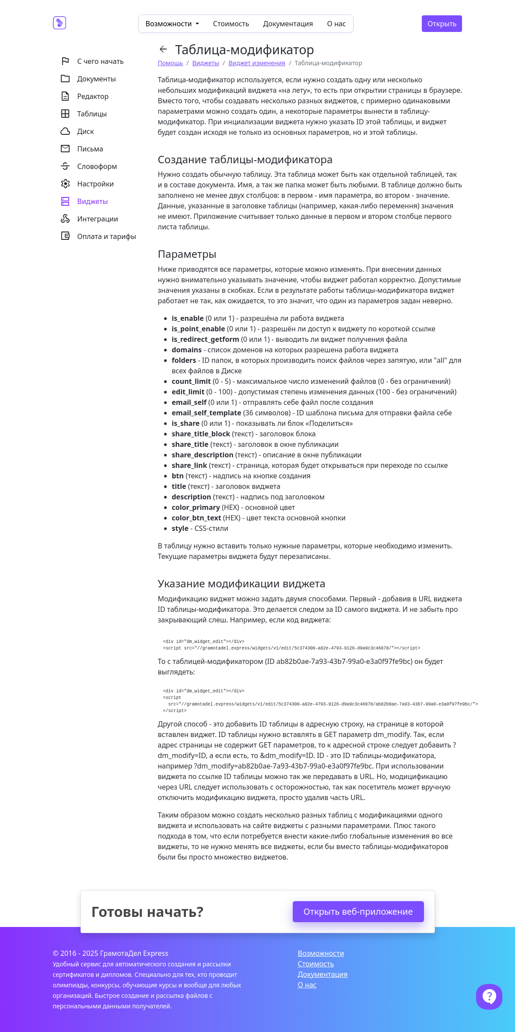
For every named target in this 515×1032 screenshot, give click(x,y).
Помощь (170, 63)
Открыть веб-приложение (358, 911)
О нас (336, 23)
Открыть (441, 23)
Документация (288, 23)
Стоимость (231, 23)
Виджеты (206, 63)
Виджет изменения (256, 63)
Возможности (321, 953)
